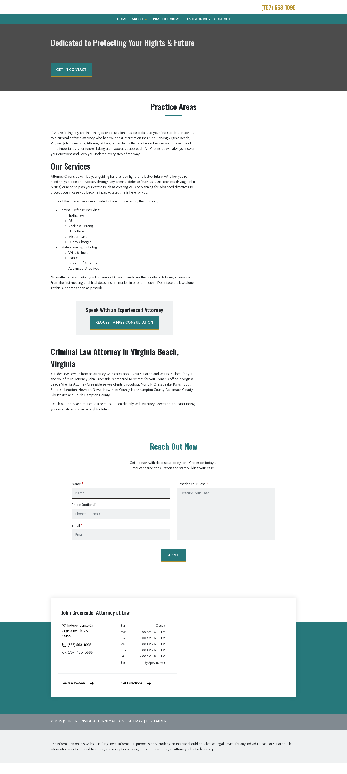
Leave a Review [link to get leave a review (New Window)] (77, 694)
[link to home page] (75, 12)
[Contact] (222, 30)
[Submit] (173, 566)
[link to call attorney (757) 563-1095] (278, 12)
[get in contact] (71, 81)
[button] (145, 30)
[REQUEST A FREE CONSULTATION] (124, 334)
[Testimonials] (197, 30)
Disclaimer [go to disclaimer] (156, 732)
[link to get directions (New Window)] (87, 643)
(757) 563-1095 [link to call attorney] (76, 656)
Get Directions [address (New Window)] (136, 694)
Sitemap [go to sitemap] (135, 732)
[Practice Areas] (166, 30)
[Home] (122, 30)
